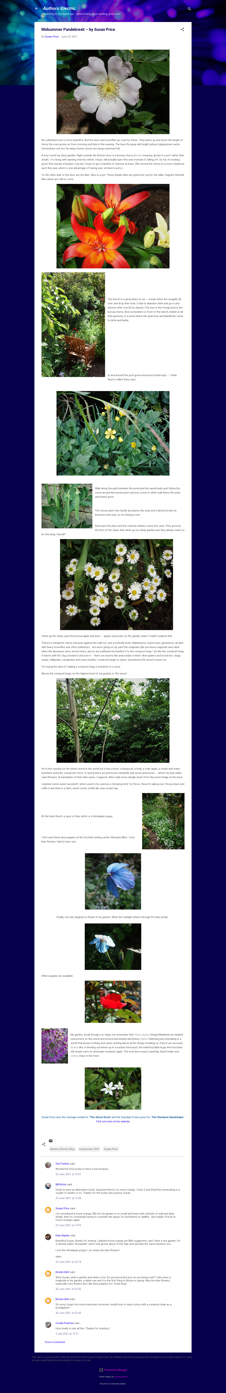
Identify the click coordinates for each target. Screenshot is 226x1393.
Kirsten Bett (62, 1272)
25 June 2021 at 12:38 (68, 1198)
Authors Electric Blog (62, 1149)
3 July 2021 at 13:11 (67, 1333)
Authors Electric (59, 8)
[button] (182, 30)
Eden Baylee (63, 1235)
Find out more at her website (113, 1121)
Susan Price (111, 1149)
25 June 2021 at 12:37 (68, 1174)
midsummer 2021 (89, 1149)
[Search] (189, 9)
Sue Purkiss (62, 1163)
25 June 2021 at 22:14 (68, 1261)
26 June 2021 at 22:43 (68, 1313)
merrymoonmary (120, 1377)
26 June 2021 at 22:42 (68, 1289)
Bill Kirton (61, 1184)
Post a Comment (55, 1342)
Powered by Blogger (113, 1370)
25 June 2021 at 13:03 (68, 1225)
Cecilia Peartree (65, 1323)
